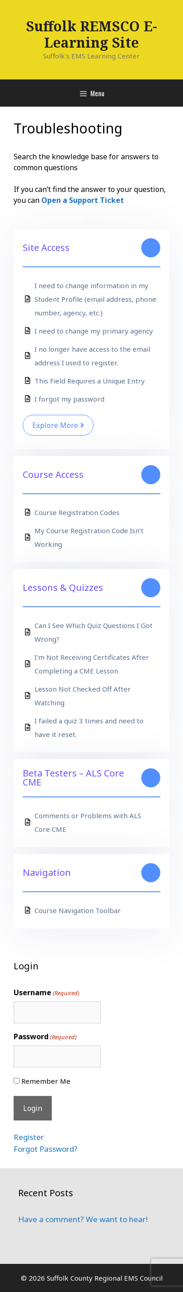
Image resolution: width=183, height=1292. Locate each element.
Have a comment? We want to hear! (83, 1219)
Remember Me (45, 1081)
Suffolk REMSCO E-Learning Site (91, 34)
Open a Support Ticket (82, 200)
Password (45, 1037)
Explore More (58, 425)
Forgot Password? (46, 1149)
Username (46, 992)
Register (29, 1137)
